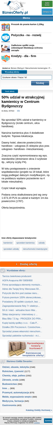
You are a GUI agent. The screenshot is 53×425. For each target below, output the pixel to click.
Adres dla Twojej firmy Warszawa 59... (21, 289)
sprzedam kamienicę (25, 243)
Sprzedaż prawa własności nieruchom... (22, 331)
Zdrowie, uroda (10, 380)
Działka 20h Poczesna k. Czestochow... (22, 327)
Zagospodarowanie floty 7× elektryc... (21, 306)
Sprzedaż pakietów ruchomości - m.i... (21, 335)
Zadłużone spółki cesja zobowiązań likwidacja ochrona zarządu (27, 47)
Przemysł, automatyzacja (15, 392)
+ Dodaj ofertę (26, 264)
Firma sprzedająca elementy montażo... (22, 285)
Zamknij (48, 421)
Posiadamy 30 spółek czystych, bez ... (21, 301)
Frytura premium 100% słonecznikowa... (22, 297)
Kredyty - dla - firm (23, 56)
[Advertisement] (26, 225)
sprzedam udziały (11, 249)
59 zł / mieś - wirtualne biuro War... (19, 310)
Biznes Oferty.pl (17, 68)
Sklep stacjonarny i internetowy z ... (20, 314)
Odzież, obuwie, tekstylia (15, 367)
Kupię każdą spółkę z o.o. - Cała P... (20, 323)
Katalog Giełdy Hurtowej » (39, 410)
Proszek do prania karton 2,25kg (27, 24)
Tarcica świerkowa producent (16, 276)
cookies (37, 423)
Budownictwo (9, 384)
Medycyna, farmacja (13, 401)
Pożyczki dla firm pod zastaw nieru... (20, 293)
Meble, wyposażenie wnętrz (17, 397)
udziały (41, 243)
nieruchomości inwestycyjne (35, 249)
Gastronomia (9, 405)
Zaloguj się (47, 12)
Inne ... (5, 388)
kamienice (8, 243)
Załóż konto (47, 4)
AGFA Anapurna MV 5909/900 (17, 280)
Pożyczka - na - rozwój (26, 35)
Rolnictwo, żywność (13, 371)
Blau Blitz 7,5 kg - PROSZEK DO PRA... (22, 318)
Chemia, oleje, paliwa (13, 375)
